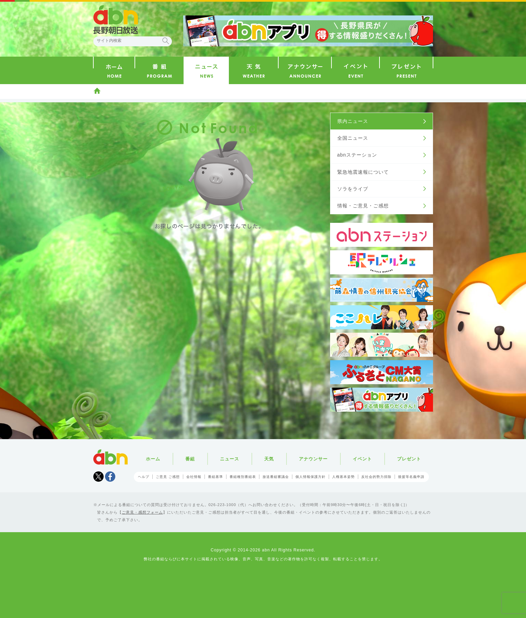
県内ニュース (352, 121)
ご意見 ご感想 (168, 477)
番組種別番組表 (243, 477)
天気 (269, 458)
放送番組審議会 (275, 477)
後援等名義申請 (411, 477)
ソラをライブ (352, 189)
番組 (190, 458)
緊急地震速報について (363, 172)
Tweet (98, 476)
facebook (110, 476)
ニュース (229, 458)
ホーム (97, 91)
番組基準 (215, 477)
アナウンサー (313, 458)
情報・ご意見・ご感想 (363, 205)
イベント (362, 458)
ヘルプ (143, 477)
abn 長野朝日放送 (115, 19)
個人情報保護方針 (310, 477)
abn (110, 457)
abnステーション (357, 155)
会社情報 (193, 477)
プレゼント (409, 458)
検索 (165, 40)
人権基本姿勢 (343, 477)
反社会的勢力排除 (376, 477)
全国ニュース (352, 138)
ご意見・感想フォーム (142, 512)
